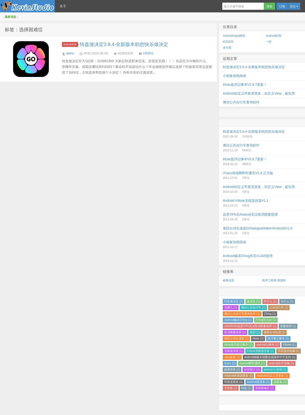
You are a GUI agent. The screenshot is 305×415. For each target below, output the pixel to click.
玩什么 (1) (287, 301)
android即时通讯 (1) (252, 363)
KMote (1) (289, 344)
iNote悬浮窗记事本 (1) (238, 344)
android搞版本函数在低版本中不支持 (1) (269, 357)
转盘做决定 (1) (233, 301)
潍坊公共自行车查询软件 (241, 102)
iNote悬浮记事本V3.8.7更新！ (245, 84)
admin (70, 53)
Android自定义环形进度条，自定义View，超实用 (259, 93)
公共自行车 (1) (278, 307)
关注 (294, 6)
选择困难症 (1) (264, 388)
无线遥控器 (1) (233, 351)
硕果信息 (228, 280)
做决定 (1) (253, 301)
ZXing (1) (270, 313)
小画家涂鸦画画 (234, 76)
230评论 (148, 53)
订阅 (282, 6)
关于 (63, 6)
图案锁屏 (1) (288, 326)
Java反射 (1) (232, 357)
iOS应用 (228, 41)
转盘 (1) (246, 388)
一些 (268, 41)
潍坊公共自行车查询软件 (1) (242, 313)
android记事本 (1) (267, 344)
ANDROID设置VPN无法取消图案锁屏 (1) (250, 326)
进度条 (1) (280, 382)
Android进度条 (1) (258, 382)
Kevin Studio (27, 6)
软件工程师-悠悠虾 (274, 280)
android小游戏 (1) (275, 369)
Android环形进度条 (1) (238, 375)
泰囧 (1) (255, 332)
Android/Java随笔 (234, 35)
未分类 (227, 47)
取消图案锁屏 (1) (235, 332)
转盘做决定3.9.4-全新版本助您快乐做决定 (124, 44)
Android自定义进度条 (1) (272, 375)
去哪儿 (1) (230, 307)
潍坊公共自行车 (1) (253, 307)
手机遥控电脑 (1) (288, 351)
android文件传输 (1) (281, 363)
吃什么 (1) (270, 301)
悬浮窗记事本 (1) (278, 338)
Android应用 (70, 44)
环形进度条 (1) (233, 382)
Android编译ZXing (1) (238, 320)
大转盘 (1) (230, 388)
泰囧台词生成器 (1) (236, 338)
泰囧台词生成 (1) (274, 332)
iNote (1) (258, 338)
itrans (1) (229, 363)
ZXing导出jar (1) (266, 320)
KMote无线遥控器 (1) (260, 351)
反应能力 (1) (252, 369)
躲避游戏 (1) (232, 369)
